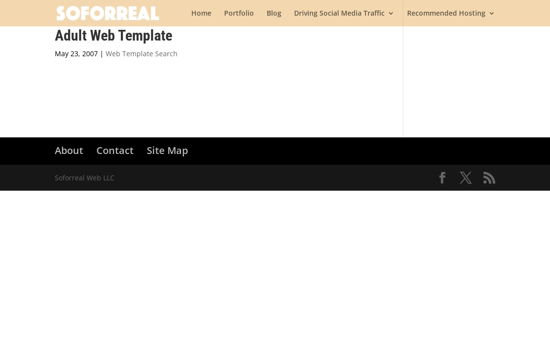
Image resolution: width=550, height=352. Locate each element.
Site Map (167, 150)
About (69, 150)
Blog (274, 14)
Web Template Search (142, 53)
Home (201, 14)
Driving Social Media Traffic (339, 14)
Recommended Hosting (446, 14)
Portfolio (239, 14)
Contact (115, 150)
